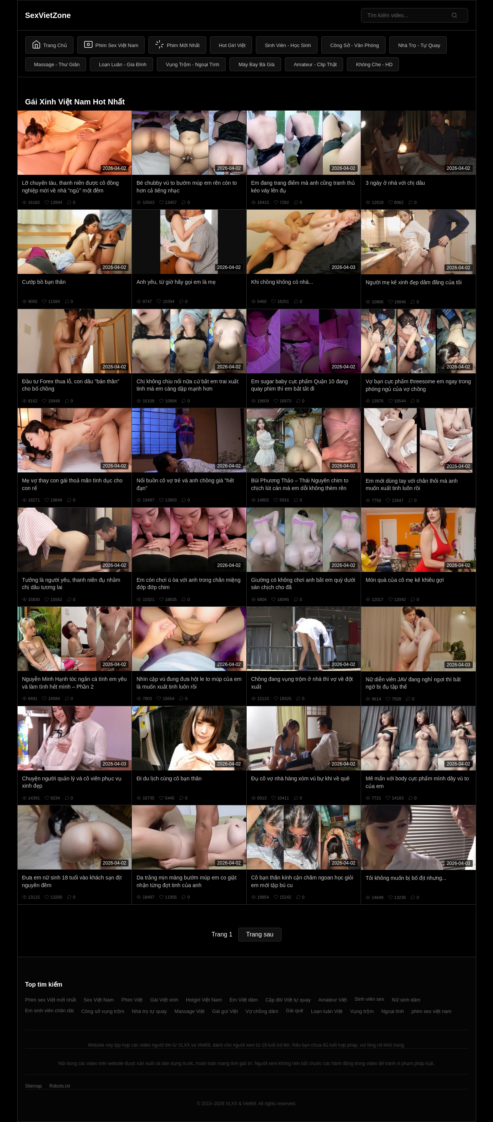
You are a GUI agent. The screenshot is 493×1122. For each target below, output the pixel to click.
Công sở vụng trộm (102, 1011)
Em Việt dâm (243, 1000)
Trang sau (259, 934)
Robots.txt (59, 1086)
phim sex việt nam (432, 1011)
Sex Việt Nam (99, 1000)
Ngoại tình (392, 1011)
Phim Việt (132, 1000)
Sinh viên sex (369, 999)
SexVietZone (48, 15)
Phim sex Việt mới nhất (50, 1000)
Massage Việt (189, 1011)
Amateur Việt (332, 1000)
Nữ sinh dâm (406, 1000)
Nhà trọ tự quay (149, 1011)
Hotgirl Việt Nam (204, 1000)
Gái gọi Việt (225, 1011)
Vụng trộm (362, 1011)
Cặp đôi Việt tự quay (288, 1000)
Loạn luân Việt (326, 1011)
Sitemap (33, 1086)
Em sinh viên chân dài (49, 1010)
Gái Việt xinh (164, 1000)
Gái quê (294, 1010)
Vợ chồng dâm (262, 1011)
